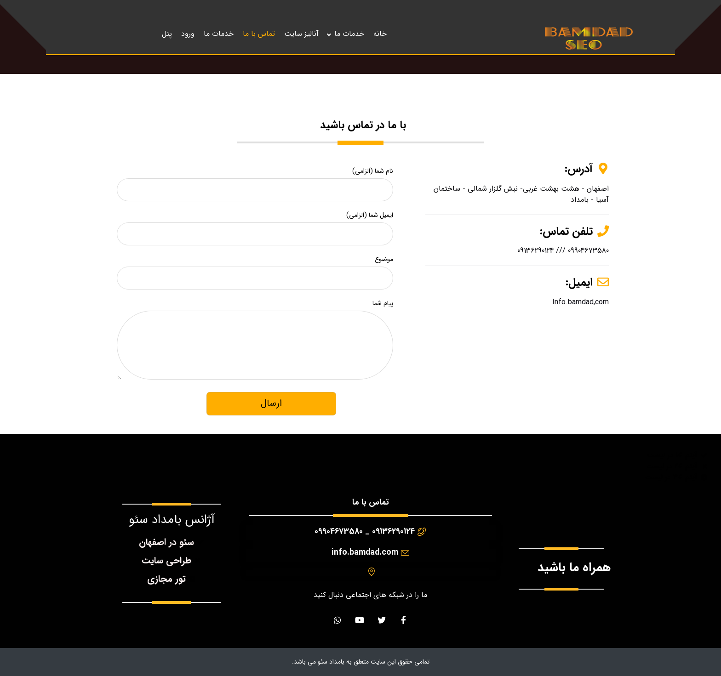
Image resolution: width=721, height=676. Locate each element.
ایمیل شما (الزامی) (255, 224)
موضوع (255, 269)
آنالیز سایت (301, 34)
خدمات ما (349, 34)
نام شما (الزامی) (255, 180)
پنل (167, 34)
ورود (188, 34)
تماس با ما (259, 34)
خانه (380, 34)
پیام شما (255, 343)
